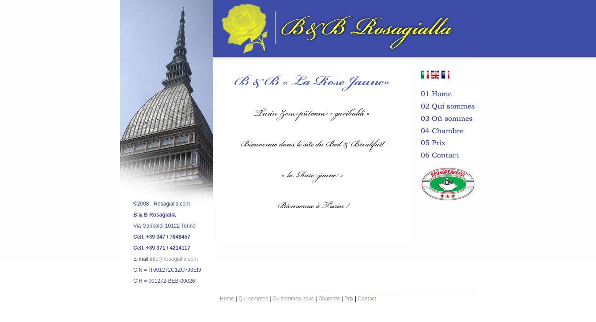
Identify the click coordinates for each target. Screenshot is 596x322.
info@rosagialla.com (174, 259)
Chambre (329, 299)
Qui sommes (253, 299)
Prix (349, 299)
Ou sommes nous (293, 299)
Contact (367, 299)
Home (227, 299)
